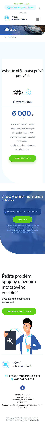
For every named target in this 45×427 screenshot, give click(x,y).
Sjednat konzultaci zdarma (20, 7)
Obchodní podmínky (32, 420)
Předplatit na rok (23, 158)
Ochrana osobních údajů (14, 420)
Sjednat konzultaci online (19, 311)
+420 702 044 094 (21, 4)
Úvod (6, 37)
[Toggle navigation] (38, 19)
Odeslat (22, 219)
